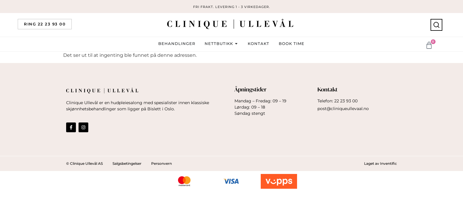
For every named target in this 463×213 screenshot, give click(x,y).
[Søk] (436, 25)
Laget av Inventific (380, 163)
